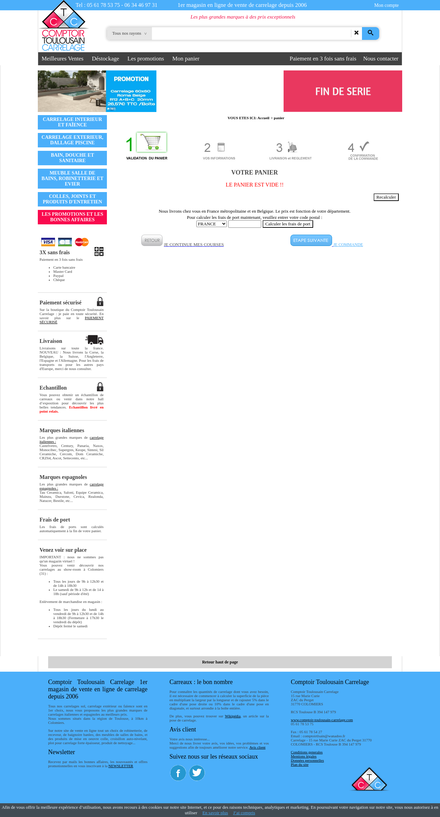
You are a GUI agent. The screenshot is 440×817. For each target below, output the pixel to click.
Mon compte (386, 5)
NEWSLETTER (120, 766)
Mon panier (185, 58)
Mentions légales (304, 756)
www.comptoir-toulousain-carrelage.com (322, 720)
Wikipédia (232, 716)
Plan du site (299, 764)
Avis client (257, 747)
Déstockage (105, 58)
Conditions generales (307, 752)
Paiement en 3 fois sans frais (323, 58)
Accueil (263, 118)
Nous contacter (380, 58)
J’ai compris (244, 812)
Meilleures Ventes (63, 58)
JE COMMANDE (348, 244)
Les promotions (146, 58)
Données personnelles (307, 760)
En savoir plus (215, 812)
